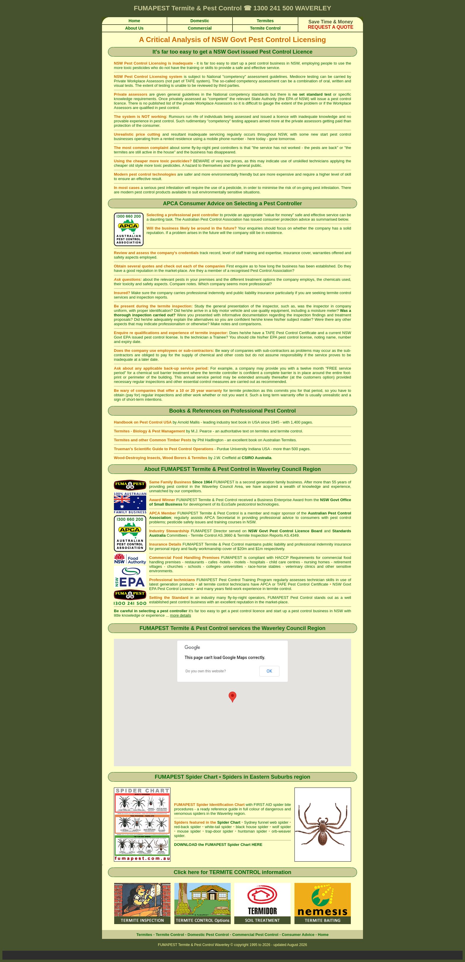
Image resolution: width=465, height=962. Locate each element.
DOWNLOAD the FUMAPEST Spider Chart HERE (218, 844)
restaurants (194, 562)
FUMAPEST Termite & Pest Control (205, 469)
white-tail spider (218, 827)
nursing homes (316, 562)
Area (239, 486)
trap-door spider (219, 831)
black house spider (252, 827)
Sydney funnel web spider (266, 822)
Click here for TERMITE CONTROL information (233, 872)
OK (269, 671)
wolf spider (281, 827)
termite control (339, 293)
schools (194, 566)
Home (323, 934)
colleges (213, 566)
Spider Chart (228, 822)
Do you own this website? (206, 671)
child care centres (284, 562)
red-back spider (187, 827)
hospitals (257, 562)
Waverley (273, 628)
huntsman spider (252, 831)
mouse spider (189, 831)
